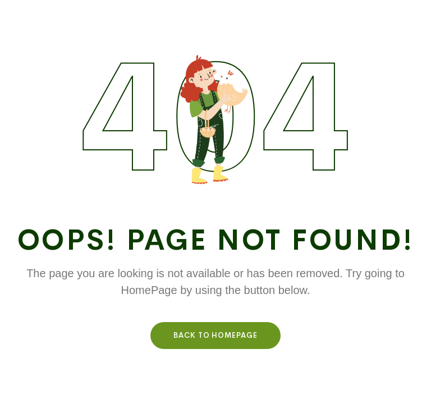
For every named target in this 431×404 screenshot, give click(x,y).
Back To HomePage (215, 335)
